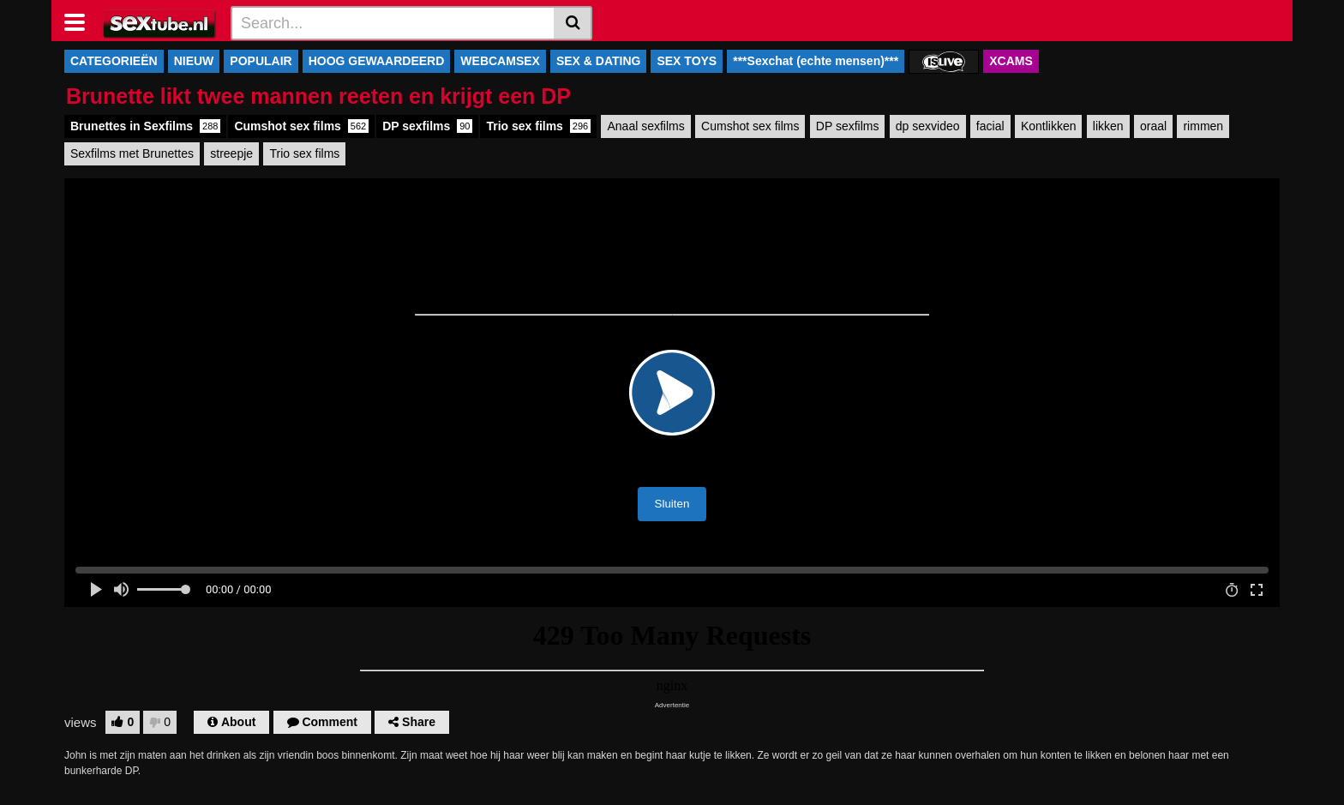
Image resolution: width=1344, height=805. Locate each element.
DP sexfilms (427, 126)
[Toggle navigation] (81, 20)
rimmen (1203, 126)
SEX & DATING (598, 61)
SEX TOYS (687, 61)
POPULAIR (260, 61)
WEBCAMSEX (500, 61)
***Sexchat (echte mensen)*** (815, 61)
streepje (231, 153)
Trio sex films (538, 126)
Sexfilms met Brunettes (132, 153)
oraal (1153, 126)
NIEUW (194, 61)
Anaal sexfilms (645, 126)
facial (990, 126)
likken (1108, 126)
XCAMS (1011, 61)
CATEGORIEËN (114, 61)
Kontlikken (1049, 126)
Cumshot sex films (301, 126)
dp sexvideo (928, 126)
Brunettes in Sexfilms (145, 126)
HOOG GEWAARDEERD (377, 61)
